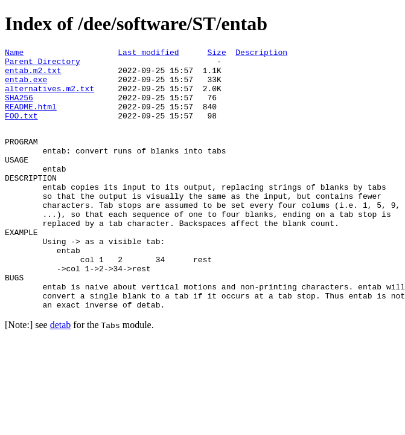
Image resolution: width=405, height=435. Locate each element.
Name (14, 53)
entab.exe (26, 86)
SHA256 (19, 108)
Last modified (148, 53)
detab (60, 375)
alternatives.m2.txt (49, 97)
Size (216, 53)
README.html (31, 119)
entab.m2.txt (33, 75)
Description (261, 53)
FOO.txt (21, 129)
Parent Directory (42, 64)
